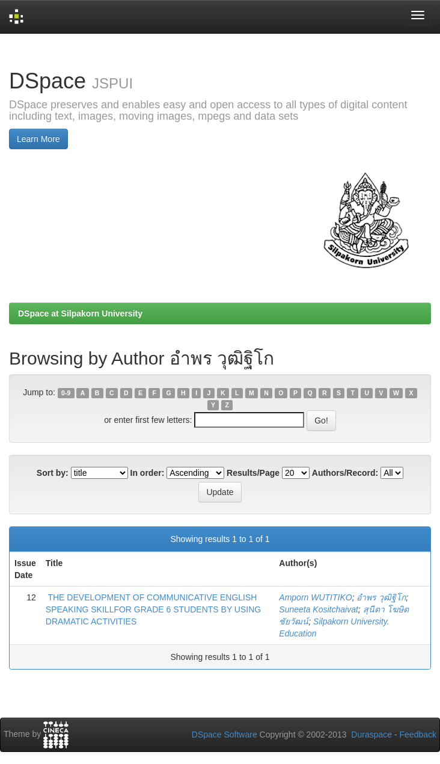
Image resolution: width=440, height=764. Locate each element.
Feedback (418, 734)
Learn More (38, 139)
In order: (147, 473)
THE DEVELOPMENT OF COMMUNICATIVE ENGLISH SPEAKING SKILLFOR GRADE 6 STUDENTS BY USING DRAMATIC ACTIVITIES (153, 609)
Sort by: (53, 473)
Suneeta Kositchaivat (318, 609)
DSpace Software (224, 734)
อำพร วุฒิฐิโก (381, 597)
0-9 (65, 392)
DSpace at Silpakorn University (80, 313)
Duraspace (371, 734)
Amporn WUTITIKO (315, 597)
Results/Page (253, 473)
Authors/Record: (345, 473)
